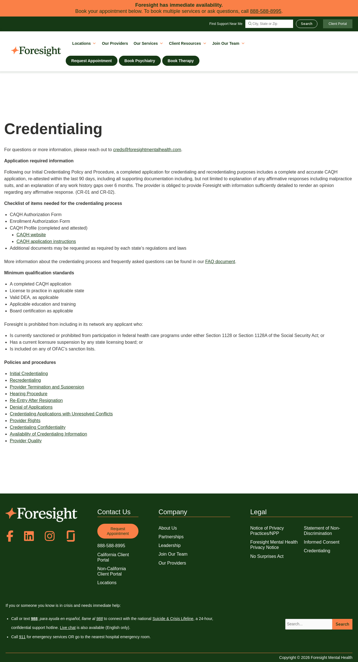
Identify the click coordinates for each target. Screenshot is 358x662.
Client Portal (338, 24)
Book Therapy (181, 61)
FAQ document (220, 261)
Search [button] (342, 624)
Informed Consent (321, 542)
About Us (168, 528)
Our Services (148, 43)
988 (99, 618)
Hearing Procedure (28, 393)
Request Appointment (91, 61)
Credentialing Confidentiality (37, 427)
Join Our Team (228, 43)
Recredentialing (25, 380)
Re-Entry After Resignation (36, 400)
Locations (84, 43)
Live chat (68, 627)
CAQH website (31, 234)
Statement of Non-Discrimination (322, 531)
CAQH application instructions (46, 241)
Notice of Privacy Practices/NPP (267, 531)
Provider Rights (25, 420)
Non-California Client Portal (111, 571)
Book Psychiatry (139, 61)
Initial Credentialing (29, 373)
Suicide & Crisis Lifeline (172, 618)
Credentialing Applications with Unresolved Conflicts (61, 413)
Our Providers (115, 43)
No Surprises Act (267, 556)
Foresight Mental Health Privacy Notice (274, 545)
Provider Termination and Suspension (47, 387)
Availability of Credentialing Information (48, 434)
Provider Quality (26, 440)
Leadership (170, 545)
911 (22, 637)
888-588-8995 (265, 11)
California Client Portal (113, 557)
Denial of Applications (31, 407)
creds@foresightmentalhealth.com (147, 149)
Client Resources (187, 43)
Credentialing (317, 550)
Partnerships (171, 536)
